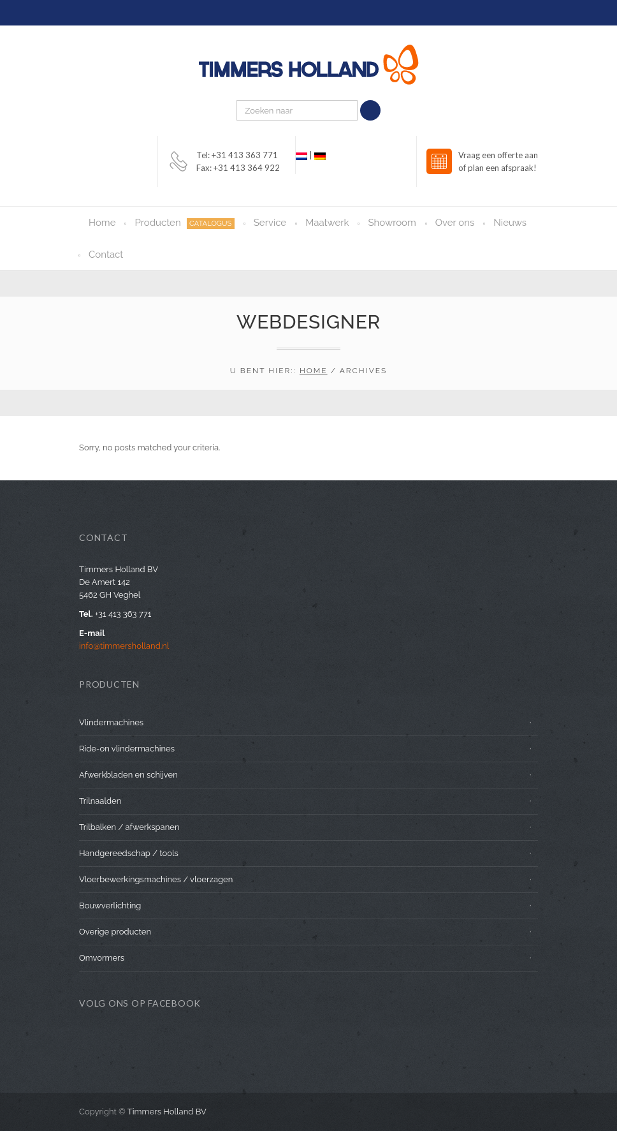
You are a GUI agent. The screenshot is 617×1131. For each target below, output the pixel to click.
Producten (184, 223)
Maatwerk (327, 222)
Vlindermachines (111, 722)
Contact (106, 254)
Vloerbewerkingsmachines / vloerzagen (156, 879)
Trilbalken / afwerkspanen (129, 827)
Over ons (454, 222)
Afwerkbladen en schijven (128, 775)
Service (270, 222)
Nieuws (509, 222)
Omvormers (101, 958)
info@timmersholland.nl (124, 646)
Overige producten (115, 931)
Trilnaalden (100, 801)
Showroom (392, 222)
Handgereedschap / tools (128, 853)
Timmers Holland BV (167, 1111)
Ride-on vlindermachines (127, 748)
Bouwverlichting (110, 905)
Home (102, 222)
